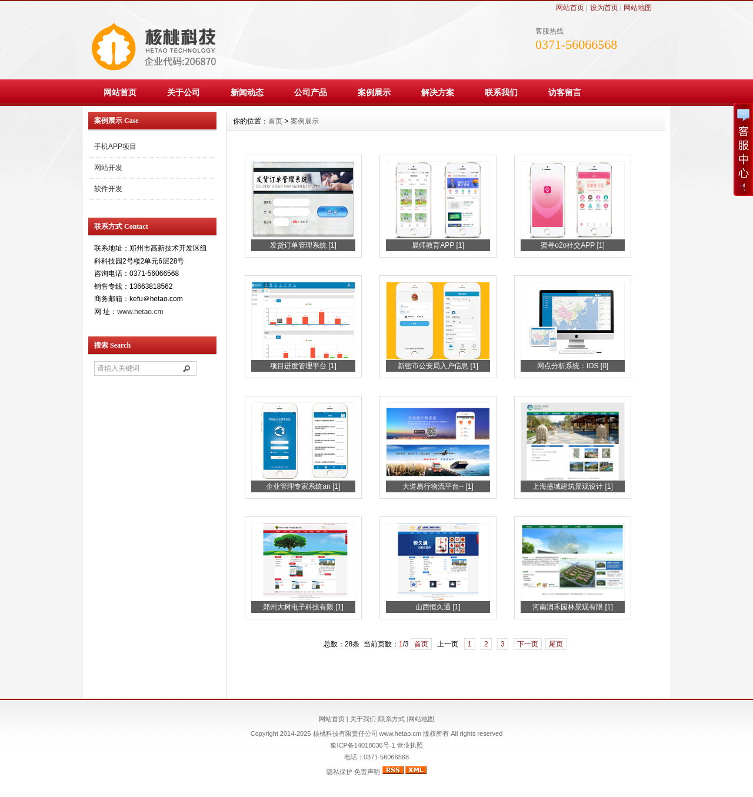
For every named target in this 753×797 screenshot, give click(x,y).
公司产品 (310, 92)
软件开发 (108, 189)
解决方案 (437, 92)
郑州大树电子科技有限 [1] (303, 607)
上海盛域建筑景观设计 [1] (572, 486)
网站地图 (638, 8)
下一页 (527, 644)
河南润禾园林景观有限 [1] (572, 607)
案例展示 (374, 92)
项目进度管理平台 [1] (303, 366)
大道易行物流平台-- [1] (438, 486)
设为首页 (604, 8)
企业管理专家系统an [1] (303, 486)
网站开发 (108, 168)
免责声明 (367, 771)
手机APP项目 (115, 146)
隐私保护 (339, 771)
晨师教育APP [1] (438, 245)
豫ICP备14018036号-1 (362, 745)
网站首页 (570, 8)
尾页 (556, 644)
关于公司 (183, 92)
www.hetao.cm (140, 312)
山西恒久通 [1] (438, 607)
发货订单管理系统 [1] (303, 245)
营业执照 (409, 745)
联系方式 (392, 718)
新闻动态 (247, 92)
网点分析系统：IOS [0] (572, 366)
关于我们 (363, 718)
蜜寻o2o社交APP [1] (573, 245)
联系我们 (501, 92)
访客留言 (564, 92)
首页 (275, 121)
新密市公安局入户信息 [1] (438, 366)
